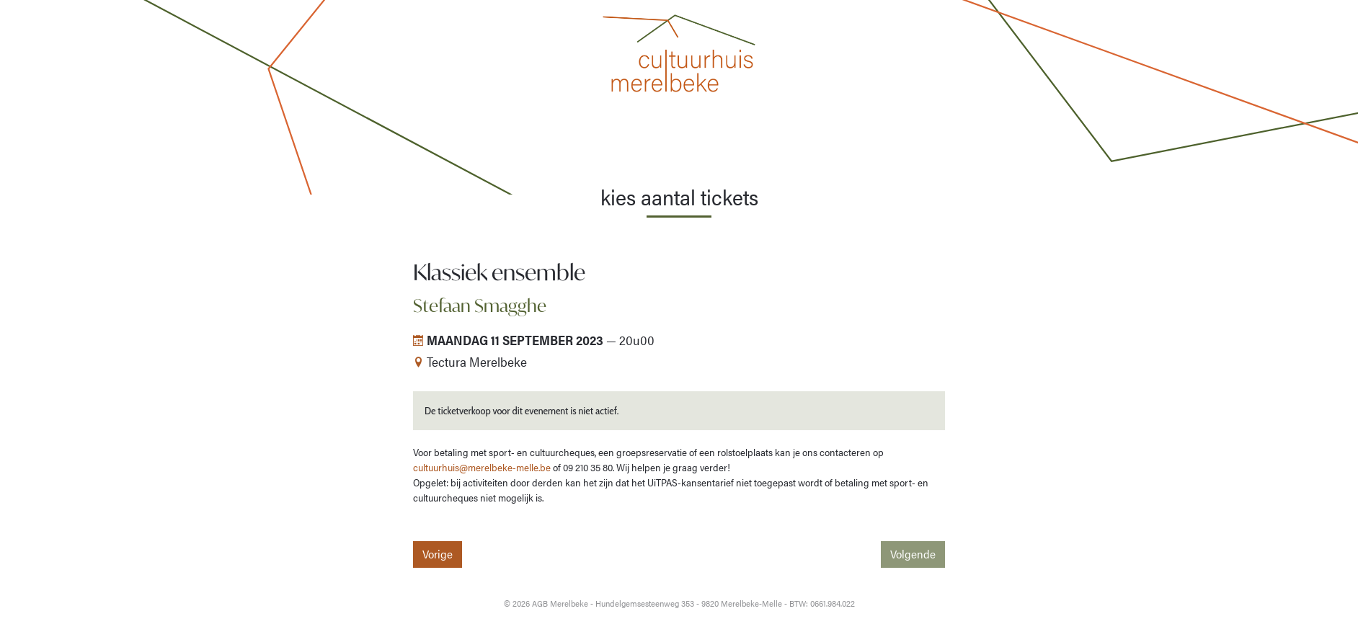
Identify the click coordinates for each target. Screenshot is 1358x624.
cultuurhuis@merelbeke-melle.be (482, 467)
